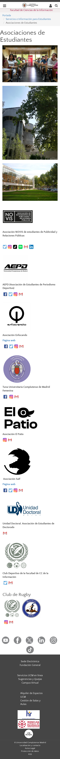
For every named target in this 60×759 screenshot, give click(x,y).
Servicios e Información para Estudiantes (28, 19)
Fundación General (30, 665)
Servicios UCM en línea (30, 675)
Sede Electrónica (30, 661)
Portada (6, 15)
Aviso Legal (30, 748)
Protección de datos (30, 751)
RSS (30, 754)
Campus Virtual (30, 682)
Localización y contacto (30, 745)
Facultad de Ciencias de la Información (31, 10)
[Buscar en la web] (56, 5)
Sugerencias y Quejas (30, 679)
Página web (9, 340)
